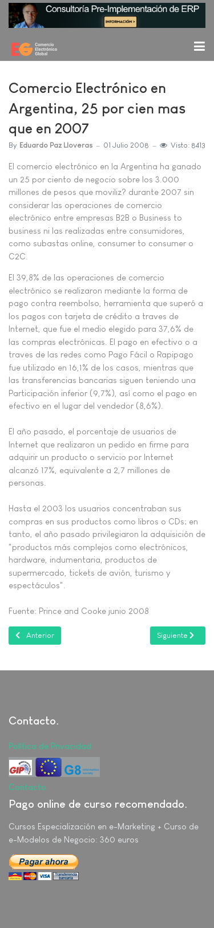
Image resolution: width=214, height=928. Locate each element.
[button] (199, 45)
